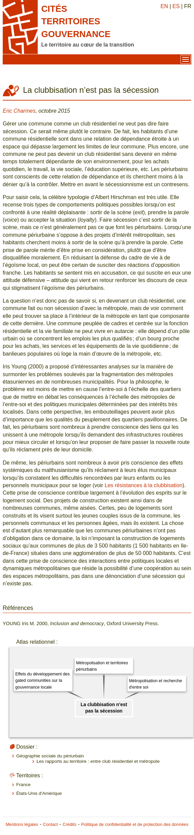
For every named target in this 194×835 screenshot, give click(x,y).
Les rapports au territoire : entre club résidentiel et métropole (98, 761)
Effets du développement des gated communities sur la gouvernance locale (42, 681)
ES (175, 6)
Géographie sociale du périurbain (50, 755)
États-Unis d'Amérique (39, 793)
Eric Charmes (19, 111)
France (23, 784)
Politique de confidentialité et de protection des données (134, 824)
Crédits (69, 824)
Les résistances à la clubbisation (143, 485)
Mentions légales (22, 824)
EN (164, 6)
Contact (50, 824)
